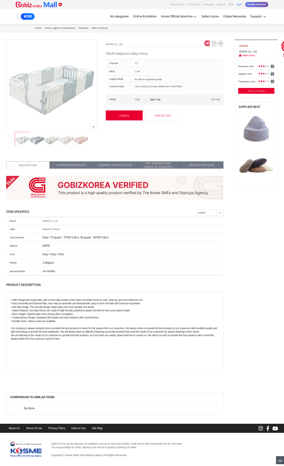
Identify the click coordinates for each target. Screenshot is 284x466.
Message (208, 4)
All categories (119, 16)
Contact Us (193, 4)
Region (221, 4)
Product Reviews (201, 165)
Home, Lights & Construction (60, 28)
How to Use (177, 4)
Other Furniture (100, 28)
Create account (256, 4)
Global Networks (234, 16)
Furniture (83, 28)
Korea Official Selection (179, 16)
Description (28, 165)
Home (38, 28)
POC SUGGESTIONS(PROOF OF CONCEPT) (158, 165)
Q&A (230, 4)
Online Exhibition (145, 16)
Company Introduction (115, 165)
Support (258, 16)
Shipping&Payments (71, 165)
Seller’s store (210, 16)
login (239, 4)
